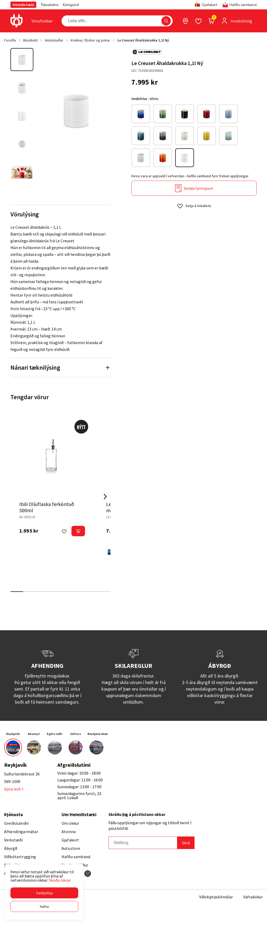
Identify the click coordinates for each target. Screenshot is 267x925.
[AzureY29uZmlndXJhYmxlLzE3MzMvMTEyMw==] (109, 552)
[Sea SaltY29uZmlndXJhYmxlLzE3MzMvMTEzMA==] (228, 135)
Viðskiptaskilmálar (216, 896)
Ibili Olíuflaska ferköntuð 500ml (46, 507)
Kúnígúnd (71, 4)
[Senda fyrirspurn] (194, 188)
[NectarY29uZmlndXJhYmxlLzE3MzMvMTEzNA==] (206, 135)
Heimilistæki (23, 4)
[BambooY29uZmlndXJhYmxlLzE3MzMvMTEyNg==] (162, 113)
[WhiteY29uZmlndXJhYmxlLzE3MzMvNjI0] (184, 157)
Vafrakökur (253, 896)
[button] (44, 892)
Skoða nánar (60, 880)
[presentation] (42, 20)
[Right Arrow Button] (105, 496)
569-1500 (12, 781)
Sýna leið (13, 789)
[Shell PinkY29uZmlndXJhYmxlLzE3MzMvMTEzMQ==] (140, 157)
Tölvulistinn (49, 4)
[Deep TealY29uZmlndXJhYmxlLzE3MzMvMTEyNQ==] (140, 135)
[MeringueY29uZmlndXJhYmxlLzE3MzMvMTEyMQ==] (184, 135)
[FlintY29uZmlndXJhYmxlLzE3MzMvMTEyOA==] (162, 135)
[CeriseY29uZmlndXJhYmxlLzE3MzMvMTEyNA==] (206, 113)
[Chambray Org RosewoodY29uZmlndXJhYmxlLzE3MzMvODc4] (228, 113)
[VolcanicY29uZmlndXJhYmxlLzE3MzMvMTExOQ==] (162, 157)
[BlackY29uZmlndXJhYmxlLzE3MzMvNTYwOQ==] (184, 113)
